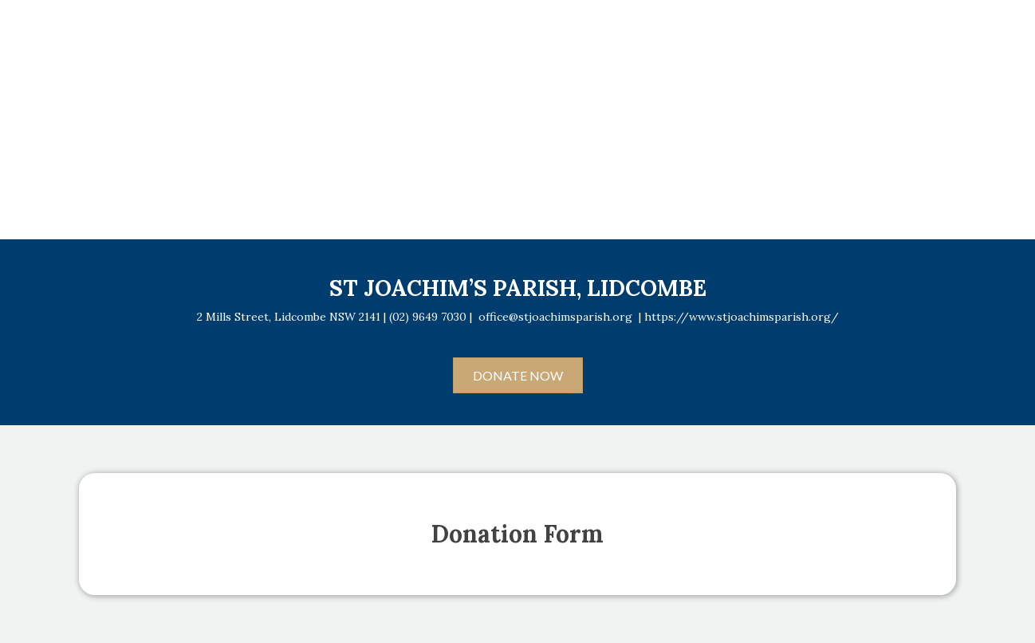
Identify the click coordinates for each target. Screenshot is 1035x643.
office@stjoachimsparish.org (555, 317)
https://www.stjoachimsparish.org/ (741, 317)
